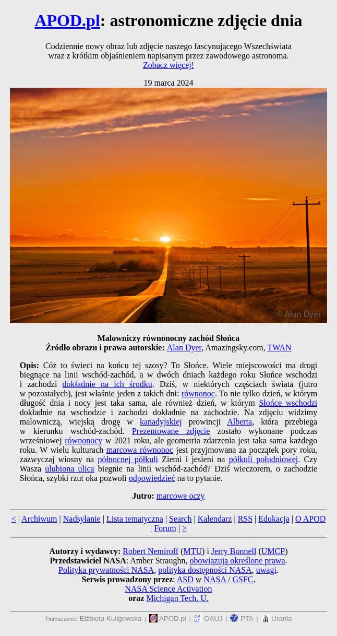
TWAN (279, 347)
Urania (276, 618)
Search (180, 518)
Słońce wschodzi (288, 402)
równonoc (198, 393)
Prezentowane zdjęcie (171, 431)
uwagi (266, 570)
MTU (192, 551)
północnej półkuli (128, 459)
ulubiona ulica (69, 468)
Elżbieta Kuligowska (111, 618)
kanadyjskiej (161, 421)
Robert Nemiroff (150, 551)
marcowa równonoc (139, 449)
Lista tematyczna (134, 518)
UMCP (273, 551)
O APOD (310, 518)
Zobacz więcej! (168, 65)
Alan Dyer (184, 347)
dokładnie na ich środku (107, 384)
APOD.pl (67, 20)
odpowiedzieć (152, 478)
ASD (185, 579)
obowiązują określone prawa (237, 560)
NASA (214, 579)
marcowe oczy (181, 495)
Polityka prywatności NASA (106, 570)
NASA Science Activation (168, 588)
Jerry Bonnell (234, 551)
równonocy (83, 440)
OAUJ (208, 618)
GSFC (243, 579)
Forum (165, 528)
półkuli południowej (263, 459)
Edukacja (274, 518)
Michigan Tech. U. (177, 598)
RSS (245, 518)
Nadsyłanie (82, 518)
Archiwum (39, 518)
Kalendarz (215, 518)
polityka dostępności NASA (205, 570)
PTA (242, 618)
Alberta (239, 421)
